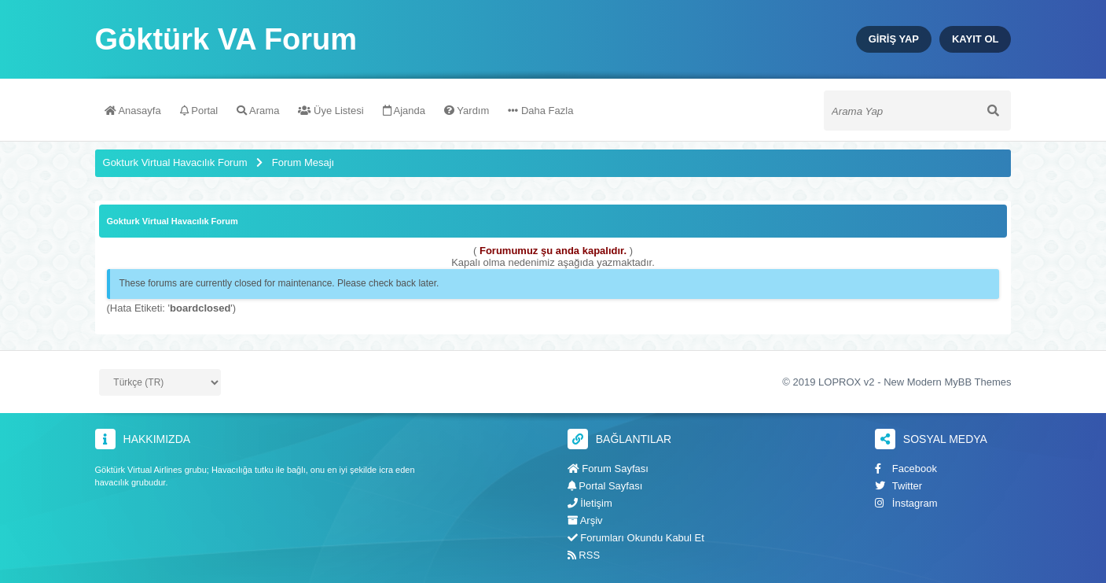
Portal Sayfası (605, 486)
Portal (199, 110)
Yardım (466, 110)
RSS (584, 555)
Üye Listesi (330, 110)
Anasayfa (133, 110)
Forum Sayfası (608, 468)
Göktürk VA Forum (226, 39)
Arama (258, 110)
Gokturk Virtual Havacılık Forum (175, 162)
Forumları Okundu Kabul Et (636, 538)
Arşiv (585, 520)
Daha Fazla (540, 110)
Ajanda (404, 110)
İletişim (590, 503)
